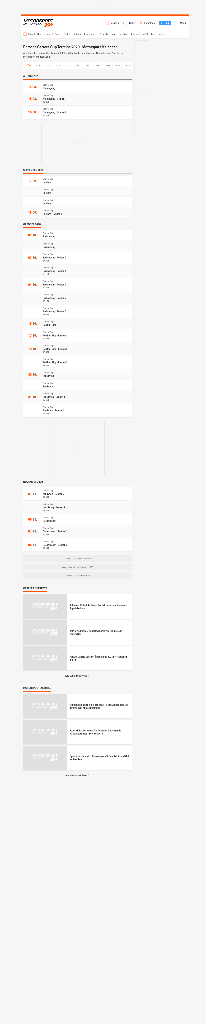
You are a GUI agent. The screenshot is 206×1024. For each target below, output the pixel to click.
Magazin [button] (115, 23)
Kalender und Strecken (143, 35)
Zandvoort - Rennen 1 (53, 411)
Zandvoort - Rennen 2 (53, 495)
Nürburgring (49, 89)
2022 (77, 67)
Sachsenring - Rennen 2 (54, 286)
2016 (127, 67)
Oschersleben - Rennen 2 (55, 546)
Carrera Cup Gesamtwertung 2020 (77, 569)
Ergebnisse (90, 35)
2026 (38, 67)
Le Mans (47, 183)
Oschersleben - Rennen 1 (55, 532)
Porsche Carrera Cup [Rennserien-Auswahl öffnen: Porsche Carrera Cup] (39, 35)
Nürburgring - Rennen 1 (54, 100)
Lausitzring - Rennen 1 (54, 398)
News (57, 35)
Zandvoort (48, 388)
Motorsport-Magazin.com (40, 23)
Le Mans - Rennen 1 (52, 215)
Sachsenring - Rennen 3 (54, 313)
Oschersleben (49, 522)
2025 (48, 67)
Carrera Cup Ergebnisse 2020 (78, 560)
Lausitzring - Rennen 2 (54, 508)
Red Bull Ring (49, 326)
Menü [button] (183, 23)
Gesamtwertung (107, 35)
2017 (117, 67)
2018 (107, 67)
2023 (67, 67)
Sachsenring (49, 238)
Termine (123, 35)
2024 (58, 67)
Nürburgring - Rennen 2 (54, 113)
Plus (164, 23)
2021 (87, 67)
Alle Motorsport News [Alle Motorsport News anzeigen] (76, 776)
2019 (97, 67)
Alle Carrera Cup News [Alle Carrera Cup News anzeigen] (76, 677)
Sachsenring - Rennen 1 (54, 259)
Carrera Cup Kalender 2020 (78, 577)
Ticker (132, 23)
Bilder (67, 35)
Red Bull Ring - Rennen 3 (55, 364)
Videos (77, 35)
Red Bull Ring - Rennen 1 (55, 337)
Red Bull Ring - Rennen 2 (55, 350)
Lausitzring (48, 377)
